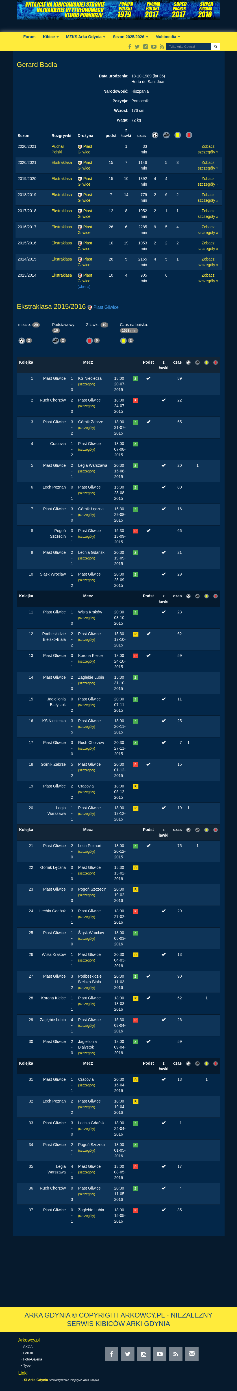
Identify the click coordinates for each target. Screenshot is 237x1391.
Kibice (51, 36)
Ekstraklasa (62, 162)
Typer (27, 1366)
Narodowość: (116, 91)
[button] (215, 46)
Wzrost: (121, 110)
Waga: (123, 120)
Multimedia (168, 36)
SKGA (27, 1347)
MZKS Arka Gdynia (85, 36)
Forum (29, 36)
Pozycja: (120, 101)
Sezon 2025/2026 (130, 36)
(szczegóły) (86, 384)
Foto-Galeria (32, 1359)
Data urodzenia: (114, 76)
